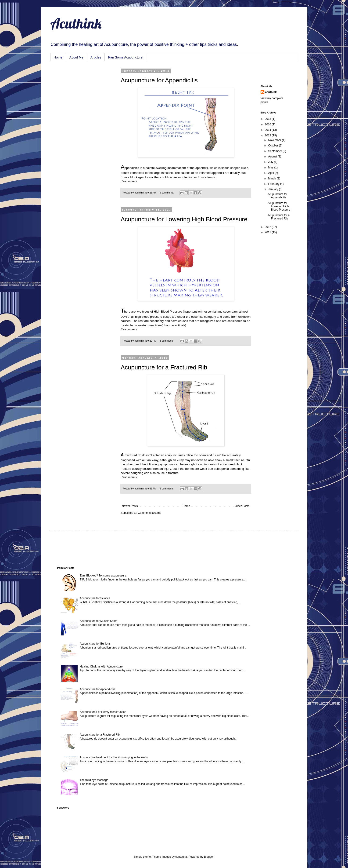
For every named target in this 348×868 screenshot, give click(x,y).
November (275, 140)
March (272, 178)
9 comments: (167, 192)
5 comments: (167, 488)
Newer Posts (130, 506)
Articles (95, 57)
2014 (268, 129)
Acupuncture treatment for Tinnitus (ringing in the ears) (113, 757)
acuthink (140, 192)
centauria (181, 856)
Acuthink (75, 23)
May (271, 167)
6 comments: (167, 340)
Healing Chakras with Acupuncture (101, 666)
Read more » (129, 181)
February (274, 184)
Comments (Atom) (149, 512)
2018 (268, 118)
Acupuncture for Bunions (95, 643)
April (271, 173)
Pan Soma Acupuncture (125, 57)
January (273, 189)
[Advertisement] (80, 92)
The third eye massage (94, 780)
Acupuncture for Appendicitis (159, 80)
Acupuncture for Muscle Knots (98, 621)
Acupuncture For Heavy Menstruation (103, 712)
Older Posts (242, 506)
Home (58, 57)
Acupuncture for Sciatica (95, 598)
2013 (268, 135)
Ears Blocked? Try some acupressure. (103, 575)
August (273, 156)
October (273, 145)
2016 (268, 124)
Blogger (209, 856)
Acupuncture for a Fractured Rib (164, 367)
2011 (268, 232)
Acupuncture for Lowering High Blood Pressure (184, 219)
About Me (76, 57)
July (271, 162)
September (275, 151)
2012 (268, 227)
